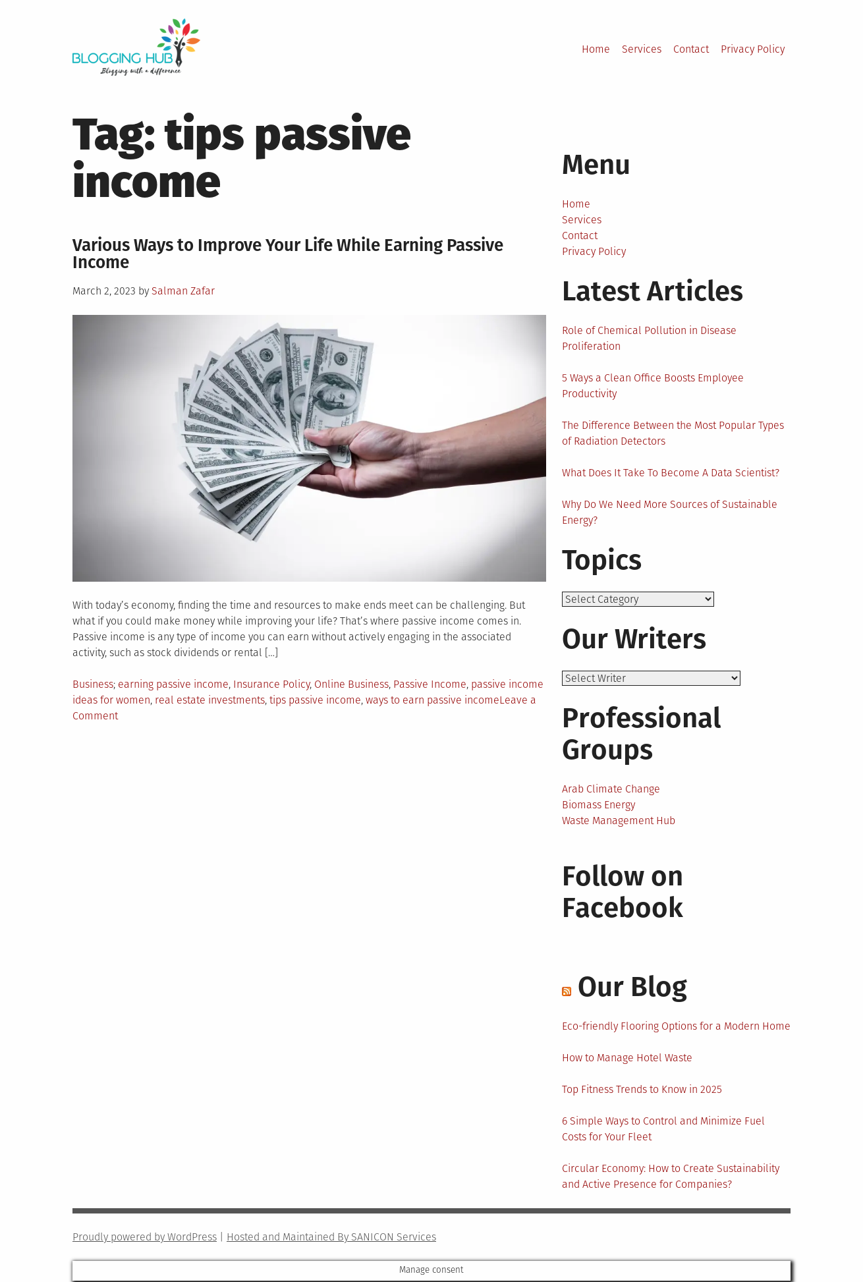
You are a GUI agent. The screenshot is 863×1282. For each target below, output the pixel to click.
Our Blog (632, 988)
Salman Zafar (183, 291)
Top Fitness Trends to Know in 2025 (642, 1090)
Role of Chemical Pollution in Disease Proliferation (649, 338)
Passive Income (429, 684)
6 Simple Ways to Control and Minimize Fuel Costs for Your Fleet (663, 1130)
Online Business (351, 684)
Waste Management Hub (618, 822)
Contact (691, 49)
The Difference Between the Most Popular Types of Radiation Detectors (673, 433)
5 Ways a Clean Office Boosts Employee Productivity (653, 386)
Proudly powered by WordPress (144, 1238)
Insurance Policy (271, 684)
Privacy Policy (753, 49)
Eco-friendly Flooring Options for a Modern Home (676, 1027)
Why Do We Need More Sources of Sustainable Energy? (669, 512)
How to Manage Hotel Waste (627, 1059)
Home (596, 49)
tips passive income (315, 700)
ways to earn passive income (432, 700)
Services (641, 49)
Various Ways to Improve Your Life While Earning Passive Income (287, 254)
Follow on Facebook (622, 893)
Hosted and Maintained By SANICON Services (331, 1238)
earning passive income (173, 684)
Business (92, 684)
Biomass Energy (598, 806)
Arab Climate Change (611, 790)
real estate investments (210, 700)
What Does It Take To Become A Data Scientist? (670, 472)
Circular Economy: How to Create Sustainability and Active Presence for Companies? (670, 1177)
